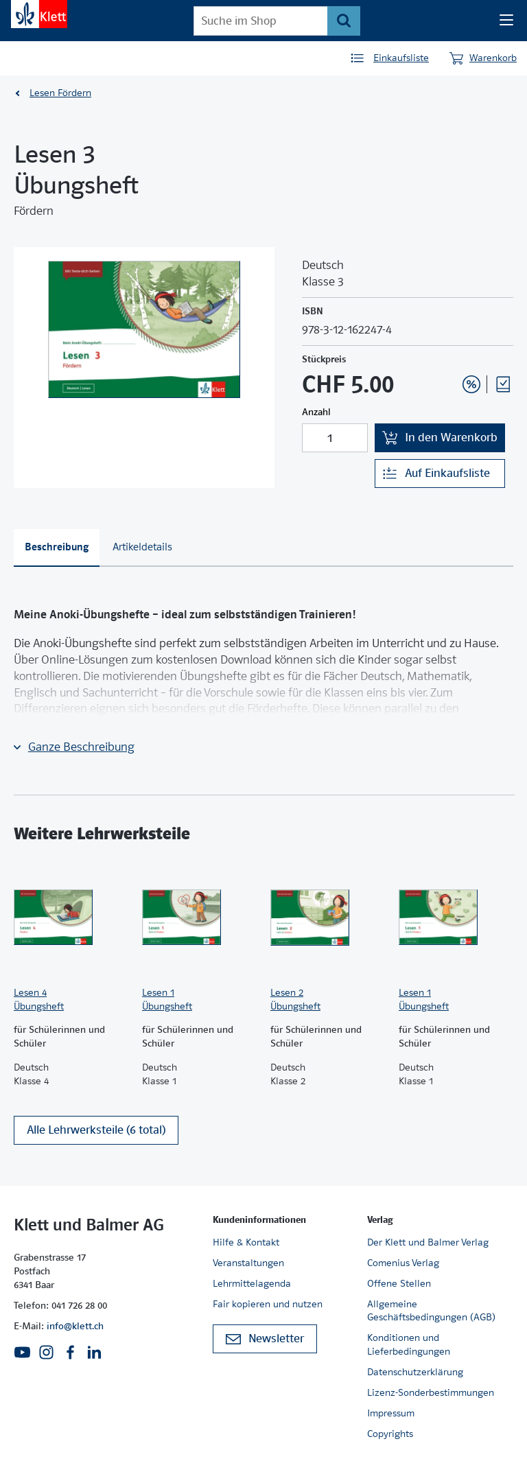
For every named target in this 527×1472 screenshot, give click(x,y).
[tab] (56, 548)
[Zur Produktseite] (71, 917)
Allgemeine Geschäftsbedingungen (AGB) (431, 1311)
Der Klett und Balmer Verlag (428, 1242)
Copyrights (390, 1433)
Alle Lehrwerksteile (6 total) (96, 1130)
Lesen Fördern (60, 92)
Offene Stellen (399, 1283)
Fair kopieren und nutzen (268, 1304)
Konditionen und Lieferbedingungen (408, 1344)
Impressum (390, 1413)
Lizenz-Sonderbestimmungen (430, 1392)
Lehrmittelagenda (252, 1283)
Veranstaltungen (248, 1263)
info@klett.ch (75, 1326)
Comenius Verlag (403, 1263)
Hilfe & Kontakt (246, 1242)
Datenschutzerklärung (415, 1372)
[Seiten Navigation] (506, 20)
